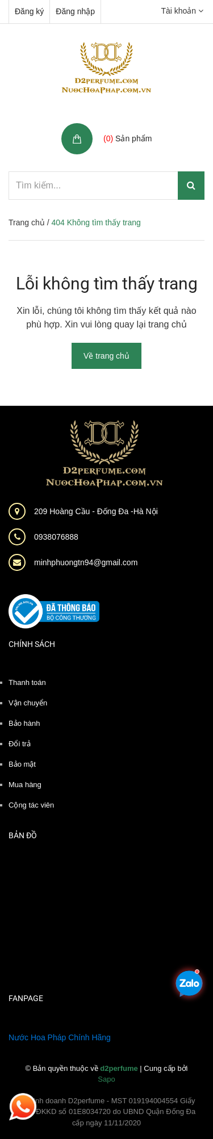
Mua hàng (25, 784)
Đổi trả (20, 743)
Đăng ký (29, 11)
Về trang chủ (106, 355)
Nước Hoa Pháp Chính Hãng (60, 1037)
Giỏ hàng (121, 126)
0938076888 (56, 536)
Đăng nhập (75, 11)
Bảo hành (24, 723)
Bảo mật (22, 764)
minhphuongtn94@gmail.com (85, 562)
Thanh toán (27, 682)
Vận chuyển (28, 703)
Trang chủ (27, 222)
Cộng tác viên (31, 805)
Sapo (106, 1079)
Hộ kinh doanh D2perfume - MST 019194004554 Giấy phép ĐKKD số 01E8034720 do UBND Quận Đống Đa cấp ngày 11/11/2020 (107, 1111)
